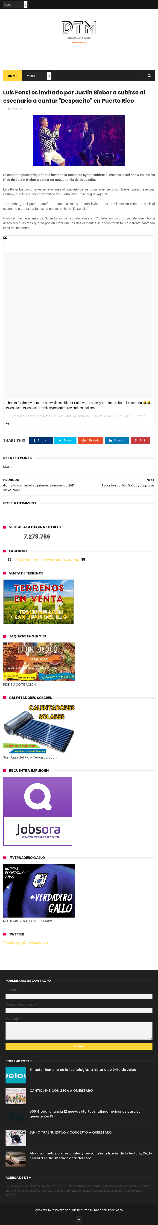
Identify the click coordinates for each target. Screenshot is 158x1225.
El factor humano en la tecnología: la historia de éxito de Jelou (83, 1069)
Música (17, 109)
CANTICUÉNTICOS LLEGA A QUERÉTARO (61, 1090)
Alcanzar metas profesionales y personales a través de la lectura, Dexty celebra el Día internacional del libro (91, 1155)
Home (12, 76)
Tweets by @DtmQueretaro (25, 942)
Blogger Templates (108, 1210)
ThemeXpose (61, 1210)
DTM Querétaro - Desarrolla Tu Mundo (46, 559)
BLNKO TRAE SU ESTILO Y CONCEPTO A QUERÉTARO (71, 1132)
